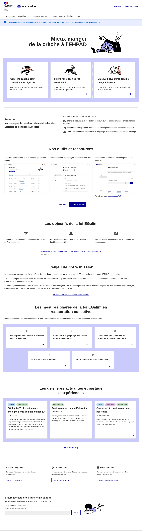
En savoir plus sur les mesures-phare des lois (71, 295)
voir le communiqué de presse (85, 22)
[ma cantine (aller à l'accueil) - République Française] (20, 6)
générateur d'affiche (116, 196)
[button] (24, 16)
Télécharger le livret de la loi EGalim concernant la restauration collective (70, 251)
